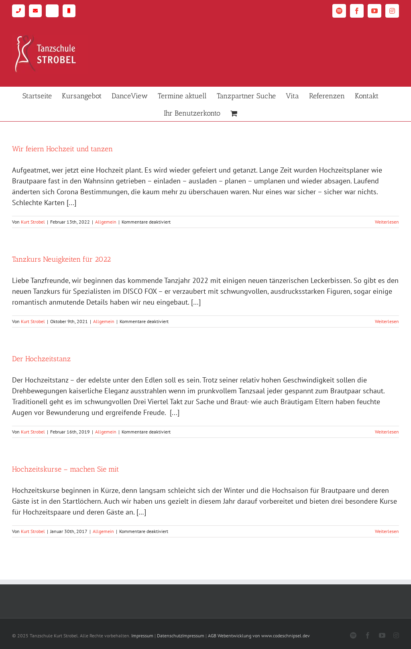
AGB (212, 636)
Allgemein (105, 222)
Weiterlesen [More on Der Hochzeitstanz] (387, 432)
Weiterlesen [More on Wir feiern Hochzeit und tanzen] (387, 222)
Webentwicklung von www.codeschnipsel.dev (264, 636)
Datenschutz (169, 636)
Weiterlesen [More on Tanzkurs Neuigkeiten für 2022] (387, 321)
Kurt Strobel (33, 222)
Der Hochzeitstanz (41, 358)
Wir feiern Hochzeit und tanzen (62, 148)
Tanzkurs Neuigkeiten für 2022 (61, 259)
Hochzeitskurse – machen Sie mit (65, 469)
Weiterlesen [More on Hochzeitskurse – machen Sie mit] (387, 531)
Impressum (142, 636)
